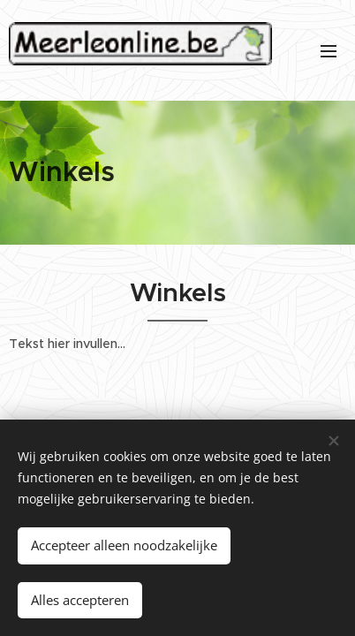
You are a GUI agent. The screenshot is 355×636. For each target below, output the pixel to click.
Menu (328, 51)
